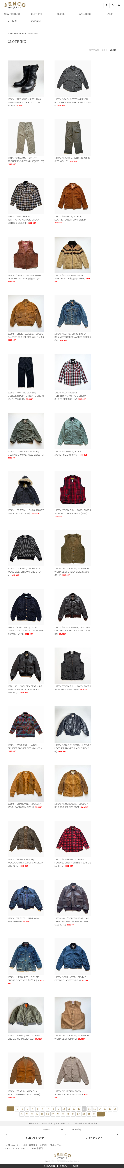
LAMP (110, 14)
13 (79, 1109)
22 (27, 1114)
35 (94, 1114)
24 (37, 1114)
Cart (61, 1129)
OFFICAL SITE (49, 1166)
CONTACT (75, 1166)
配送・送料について (64, 1123)
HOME (10, 33)
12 (74, 1109)
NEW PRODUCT (12, 14)
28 (58, 1114)
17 (100, 1109)
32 (78, 1114)
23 (32, 1114)
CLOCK (61, 14)
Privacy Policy (75, 1129)
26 (47, 1114)
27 (52, 1114)
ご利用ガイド (32, 1123)
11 (69, 1109)
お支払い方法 (46, 1123)
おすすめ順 (94, 50)
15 (89, 1109)
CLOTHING (36, 14)
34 (89, 1114)
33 (83, 1114)
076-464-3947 (91, 1138)
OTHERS (12, 21)
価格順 (105, 50)
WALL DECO (85, 14)
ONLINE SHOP (21, 33)
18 (105, 1109)
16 (94, 1109)
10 (63, 1109)
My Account (48, 1129)
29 (63, 1114)
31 (73, 1114)
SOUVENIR (36, 21)
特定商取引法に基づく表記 (86, 1123)
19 (110, 1109)
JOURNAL (63, 1166)
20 (115, 1109)
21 (22, 1114)
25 (42, 1114)
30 (68, 1114)
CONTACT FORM (32, 1138)
